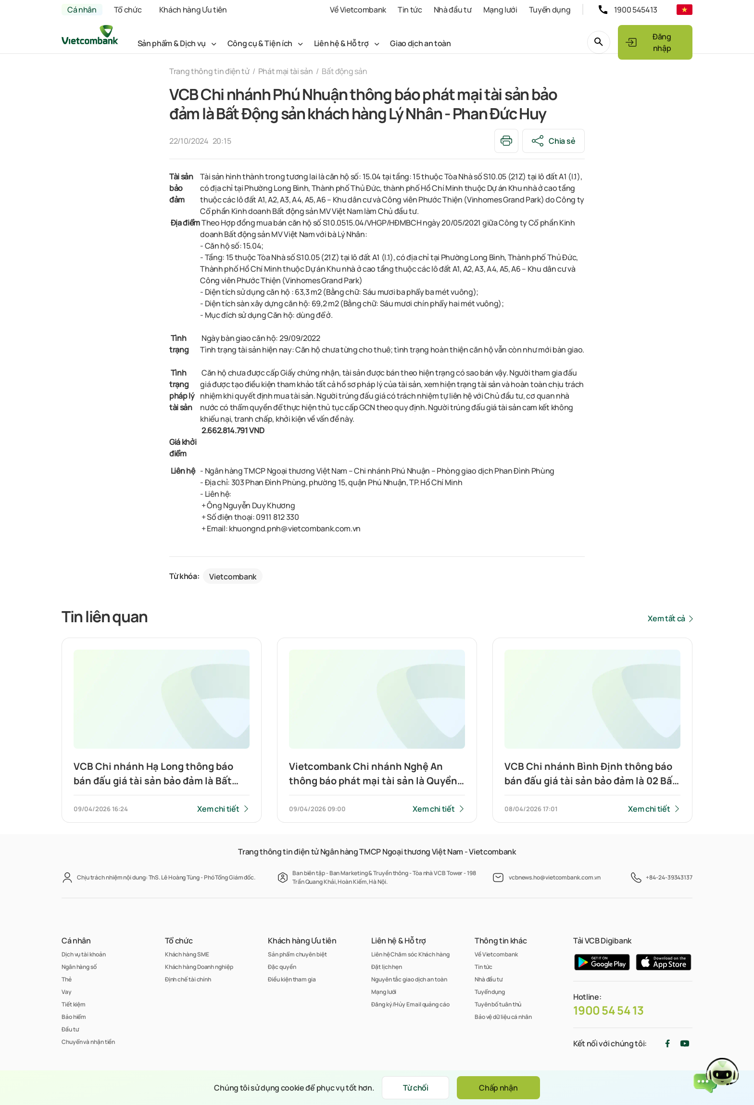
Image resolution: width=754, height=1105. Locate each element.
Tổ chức (128, 9)
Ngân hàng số (79, 967)
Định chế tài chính (188, 979)
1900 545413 (635, 9)
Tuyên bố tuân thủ (498, 1004)
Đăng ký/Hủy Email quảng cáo (410, 1004)
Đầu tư (70, 1029)
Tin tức (410, 9)
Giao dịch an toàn (420, 43)
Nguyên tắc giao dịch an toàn (409, 979)
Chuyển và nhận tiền (88, 1042)
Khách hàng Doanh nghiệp (199, 967)
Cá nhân (82, 9)
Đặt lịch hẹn (386, 967)
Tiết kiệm (74, 1004)
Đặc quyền (282, 967)
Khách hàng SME (187, 954)
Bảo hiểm (74, 1017)
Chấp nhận (498, 1087)
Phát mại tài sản (285, 71)
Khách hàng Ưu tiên (193, 9)
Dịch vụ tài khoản (83, 954)
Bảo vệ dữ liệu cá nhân (503, 1017)
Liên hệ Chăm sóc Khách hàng (410, 954)
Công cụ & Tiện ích (259, 43)
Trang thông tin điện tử (209, 71)
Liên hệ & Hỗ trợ (341, 43)
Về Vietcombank (358, 9)
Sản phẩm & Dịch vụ (172, 43)
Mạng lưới (500, 9)
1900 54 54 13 (608, 1010)
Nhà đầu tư (453, 9)
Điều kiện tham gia (291, 979)
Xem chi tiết (218, 809)
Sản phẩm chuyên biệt (297, 954)
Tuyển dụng (550, 9)
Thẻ (67, 979)
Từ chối (415, 1087)
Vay (67, 992)
